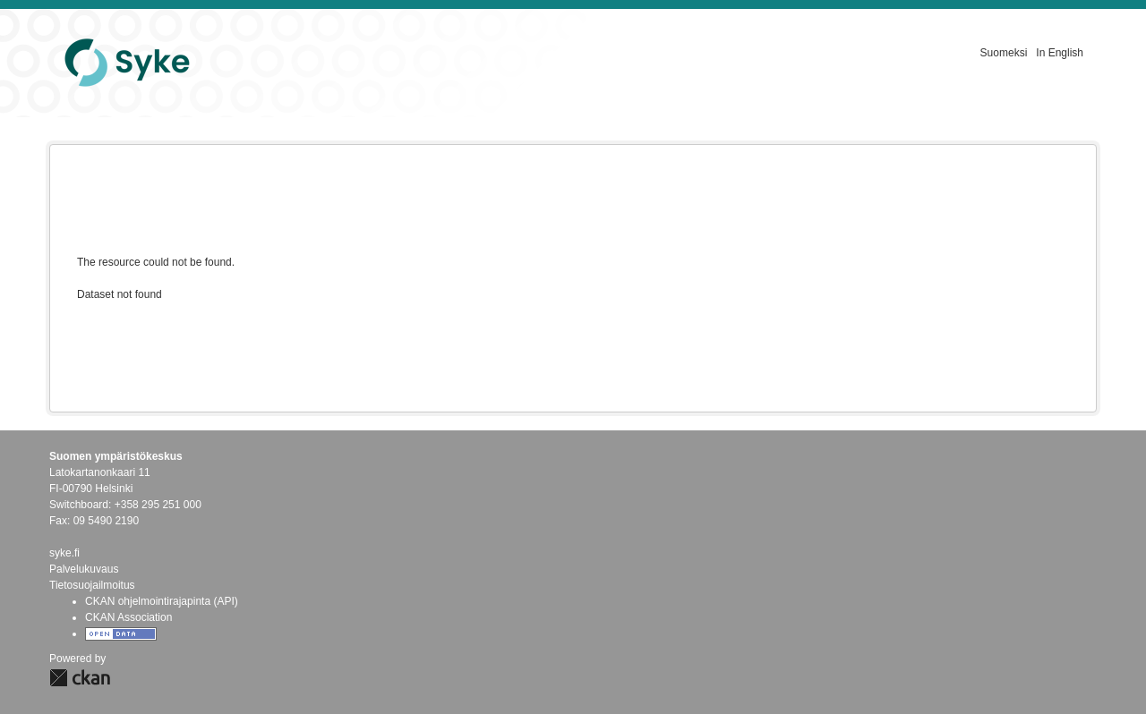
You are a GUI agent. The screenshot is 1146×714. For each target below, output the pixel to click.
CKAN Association (128, 617)
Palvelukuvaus (83, 569)
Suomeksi (1004, 53)
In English (1059, 53)
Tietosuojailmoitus (92, 585)
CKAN (79, 677)
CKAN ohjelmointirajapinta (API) (161, 601)
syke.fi (64, 553)
